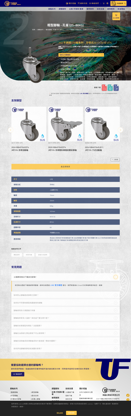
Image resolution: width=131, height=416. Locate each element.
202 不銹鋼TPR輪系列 (73, 29)
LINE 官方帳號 (84, 93)
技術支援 (100, 9)
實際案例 (90, 9)
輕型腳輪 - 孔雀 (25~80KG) (55, 29)
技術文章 (68, 399)
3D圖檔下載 (69, 392)
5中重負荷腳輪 (15, 399)
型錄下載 (68, 395)
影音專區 (121, 9)
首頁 (33, 29)
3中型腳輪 (14, 395)
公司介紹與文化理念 (86, 393)
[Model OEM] (81, 55)
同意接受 (71, 413)
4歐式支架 (35, 395)
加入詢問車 (116, 16)
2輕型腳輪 (35, 392)
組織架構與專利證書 (86, 399)
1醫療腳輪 (14, 392)
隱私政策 (60, 413)
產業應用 (111, 9)
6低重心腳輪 (35, 399)
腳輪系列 (52, 9)
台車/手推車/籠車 (76, 9)
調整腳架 (62, 9)
